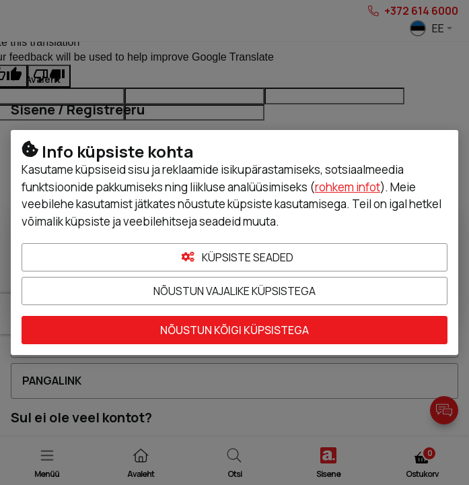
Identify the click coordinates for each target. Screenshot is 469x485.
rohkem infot (347, 187)
